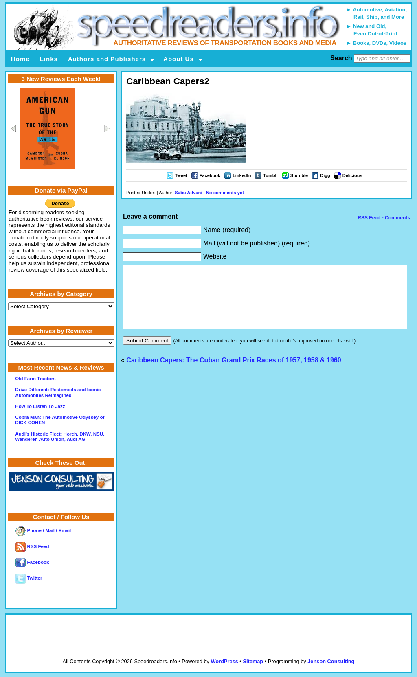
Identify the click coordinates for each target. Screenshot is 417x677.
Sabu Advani (188, 192)
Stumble (299, 175)
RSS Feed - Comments (383, 218)
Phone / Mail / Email (43, 530)
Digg (325, 175)
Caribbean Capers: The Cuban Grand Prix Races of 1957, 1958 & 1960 (233, 372)
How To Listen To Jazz (40, 406)
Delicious (352, 175)
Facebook (210, 175)
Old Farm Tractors (35, 378)
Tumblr (270, 175)
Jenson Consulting (330, 661)
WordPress (224, 661)
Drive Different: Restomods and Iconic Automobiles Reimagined (58, 392)
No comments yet (225, 192)
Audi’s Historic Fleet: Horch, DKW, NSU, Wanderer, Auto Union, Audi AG (59, 437)
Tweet (181, 175)
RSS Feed (32, 546)
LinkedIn (242, 175)
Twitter (28, 578)
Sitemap (253, 661)
